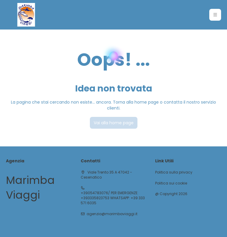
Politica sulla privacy (173, 172)
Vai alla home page (114, 123)
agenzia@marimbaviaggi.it (112, 214)
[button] (215, 15)
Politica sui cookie (171, 183)
